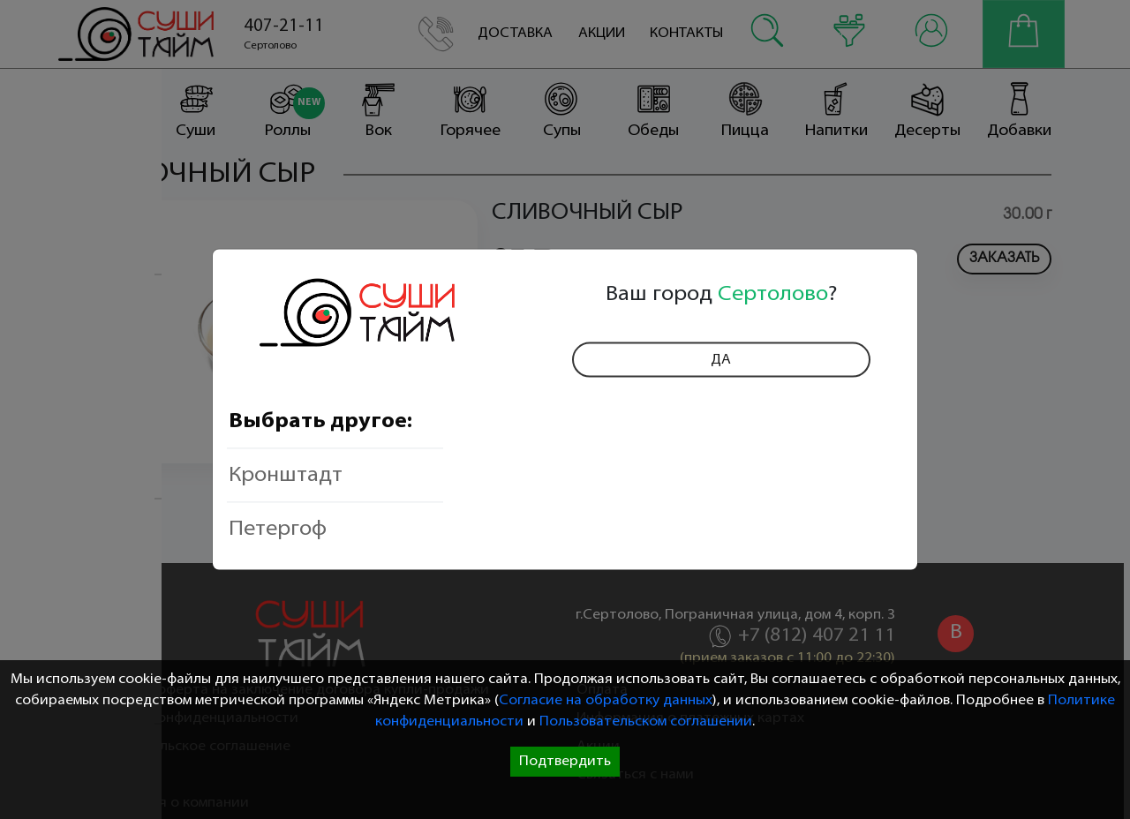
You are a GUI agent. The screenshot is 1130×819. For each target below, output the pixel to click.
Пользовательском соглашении (645, 722)
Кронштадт (286, 474)
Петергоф (278, 528)
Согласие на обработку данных (605, 701)
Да (721, 359)
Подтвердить (565, 762)
